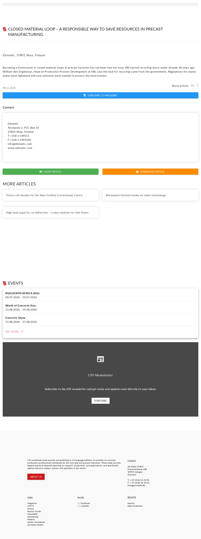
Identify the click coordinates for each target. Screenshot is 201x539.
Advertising (32, 516)
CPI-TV (30, 506)
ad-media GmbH (135, 466)
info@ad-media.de (136, 485)
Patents (31, 519)
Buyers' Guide (34, 511)
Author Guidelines (36, 522)
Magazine (32, 503)
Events (30, 508)
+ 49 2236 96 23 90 (139, 480)
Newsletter (32, 514)
